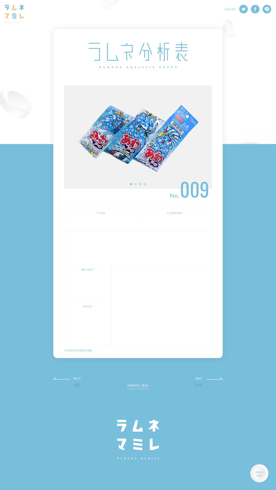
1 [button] (131, 184)
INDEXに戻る (138, 385)
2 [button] (136, 184)
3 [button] (140, 184)
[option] (138, 137)
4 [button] (145, 184)
